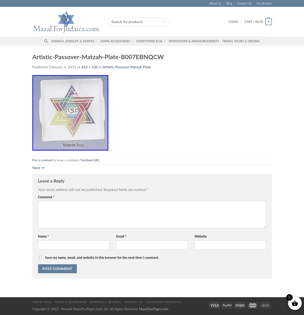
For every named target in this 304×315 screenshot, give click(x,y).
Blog (229, 3)
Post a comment (42, 160)
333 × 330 (89, 67)
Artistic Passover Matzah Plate (127, 67)
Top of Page (42, 302)
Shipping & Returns (105, 302)
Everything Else (151, 41)
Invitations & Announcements (194, 41)
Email (121, 236)
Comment (46, 197)
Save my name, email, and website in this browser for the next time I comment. (102, 257)
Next (38, 167)
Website (201, 236)
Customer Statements (164, 302)
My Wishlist (264, 3)
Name (43, 236)
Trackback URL (89, 160)
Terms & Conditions (71, 302)
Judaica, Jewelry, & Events (74, 41)
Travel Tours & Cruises (241, 41)
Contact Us (244, 3)
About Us (215, 3)
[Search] (46, 41)
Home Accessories (116, 41)
